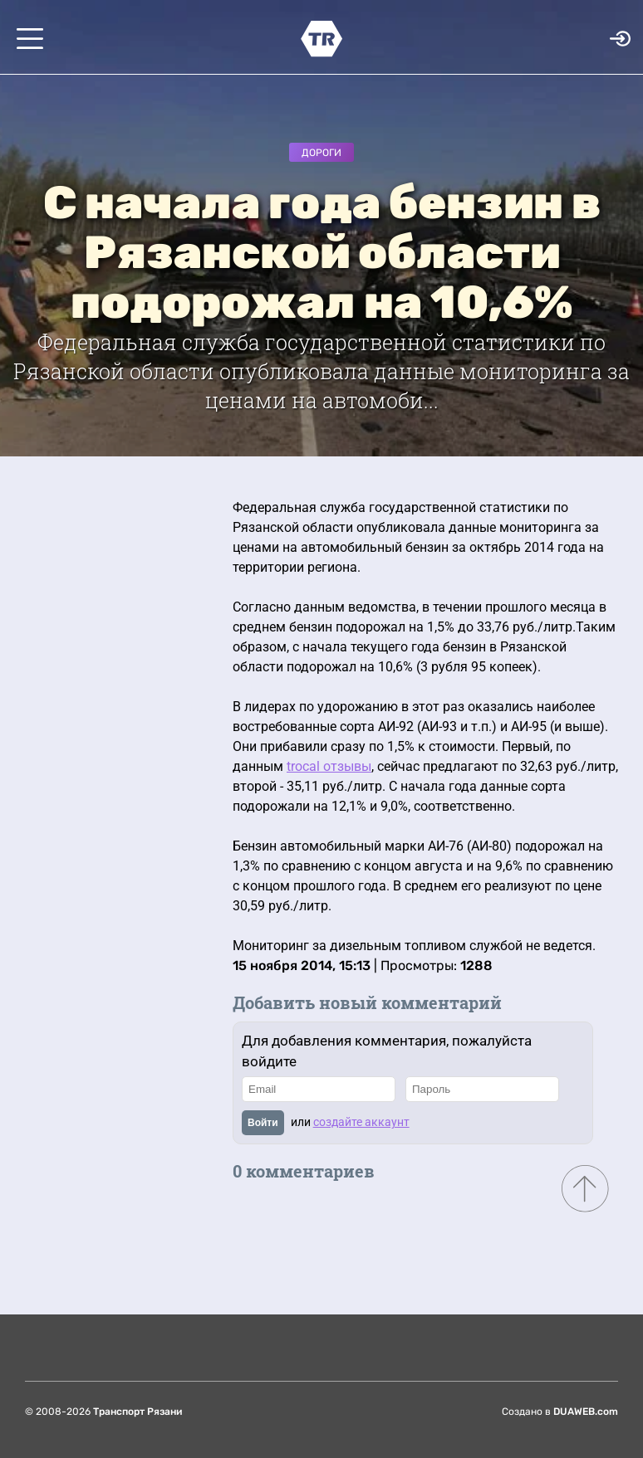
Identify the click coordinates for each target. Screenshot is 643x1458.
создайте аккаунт (361, 1122)
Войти (263, 1123)
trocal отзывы (329, 766)
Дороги (321, 152)
